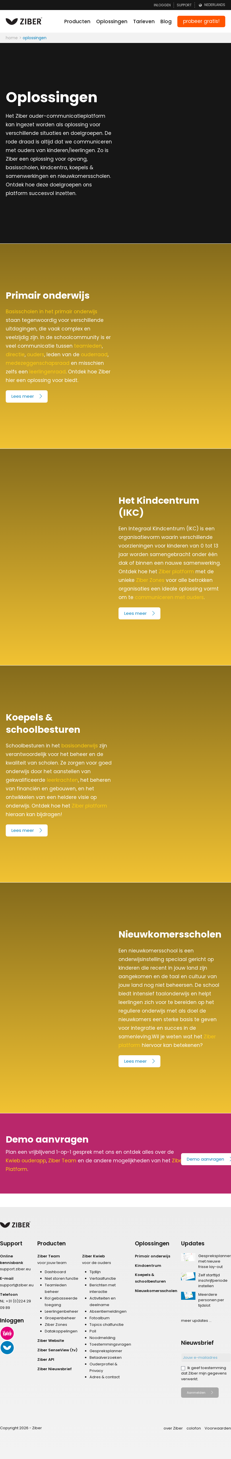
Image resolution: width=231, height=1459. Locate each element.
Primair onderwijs (152, 1256)
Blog (166, 21)
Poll (93, 1331)
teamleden (88, 345)
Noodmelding (102, 1337)
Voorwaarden (218, 1428)
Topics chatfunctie (107, 1324)
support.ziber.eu (15, 1269)
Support (184, 5)
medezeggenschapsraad (37, 363)
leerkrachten (62, 780)
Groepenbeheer (60, 1318)
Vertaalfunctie (103, 1278)
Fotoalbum (100, 1318)
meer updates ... (196, 1320)
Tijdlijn (95, 1272)
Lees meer (22, 396)
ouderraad (94, 354)
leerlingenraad (47, 371)
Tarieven (144, 21)
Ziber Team (62, 1160)
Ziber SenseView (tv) (57, 1350)
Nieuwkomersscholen (156, 1290)
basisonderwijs (79, 745)
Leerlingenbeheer (61, 1311)
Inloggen (162, 5)
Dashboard (55, 1272)
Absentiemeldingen (108, 1311)
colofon (194, 1428)
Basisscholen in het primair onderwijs (51, 311)
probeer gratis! (201, 21)
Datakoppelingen (61, 1331)
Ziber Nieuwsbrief (54, 1369)
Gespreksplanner (106, 1351)
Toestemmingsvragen (110, 1344)
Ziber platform (176, 571)
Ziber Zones (150, 580)
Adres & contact (105, 1377)
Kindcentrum (148, 1265)
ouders (35, 354)
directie (15, 354)
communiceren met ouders (169, 597)
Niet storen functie (61, 1278)
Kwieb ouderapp (26, 1160)
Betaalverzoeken (106, 1357)
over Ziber (173, 1428)
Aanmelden (196, 1392)
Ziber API (45, 1359)
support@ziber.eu (17, 1285)
